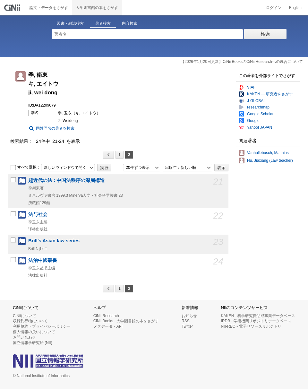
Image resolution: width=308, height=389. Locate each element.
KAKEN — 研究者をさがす (270, 94)
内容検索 (129, 23)
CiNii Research (106, 316)
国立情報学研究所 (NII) (32, 343)
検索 (265, 34)
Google (253, 120)
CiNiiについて (24, 316)
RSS (186, 321)
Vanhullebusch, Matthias (268, 153)
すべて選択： (25, 167)
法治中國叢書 (42, 260)
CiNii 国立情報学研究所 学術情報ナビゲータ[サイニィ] (13, 7)
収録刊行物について (30, 321)
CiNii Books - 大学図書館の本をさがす (126, 321)
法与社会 (37, 214)
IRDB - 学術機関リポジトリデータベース (256, 321)
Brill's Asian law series (54, 240)
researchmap (258, 107)
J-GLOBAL (256, 101)
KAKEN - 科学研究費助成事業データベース (258, 316)
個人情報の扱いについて (34, 332)
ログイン (273, 7)
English (295, 7)
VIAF (251, 87)
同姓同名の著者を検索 (55, 128)
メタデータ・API (108, 326)
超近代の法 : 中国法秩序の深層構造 (66, 180)
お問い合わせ (24, 337)
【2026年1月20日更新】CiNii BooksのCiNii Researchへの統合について (242, 61)
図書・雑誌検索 (70, 23)
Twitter (187, 326)
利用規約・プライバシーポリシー (42, 326)
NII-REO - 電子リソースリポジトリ (251, 326)
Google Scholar (260, 114)
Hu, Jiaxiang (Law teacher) (270, 160)
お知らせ (189, 316)
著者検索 (103, 23)
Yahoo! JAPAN (259, 127)
